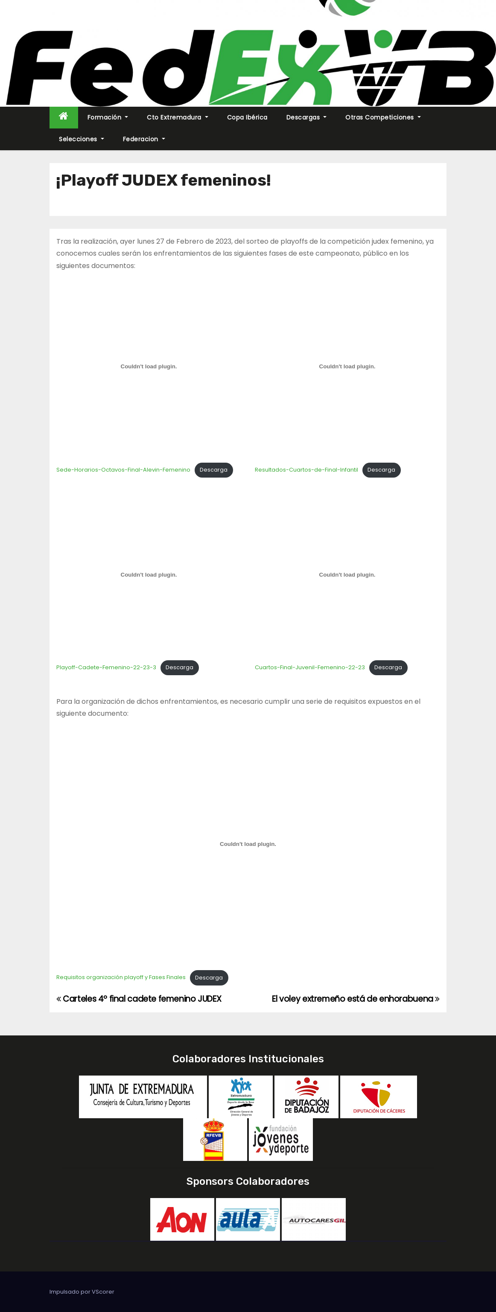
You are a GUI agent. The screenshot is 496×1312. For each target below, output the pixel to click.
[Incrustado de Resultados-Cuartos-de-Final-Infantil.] (347, 366)
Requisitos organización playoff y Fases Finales (121, 977)
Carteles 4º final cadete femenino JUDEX (138, 999)
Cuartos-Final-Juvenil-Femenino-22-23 (310, 667)
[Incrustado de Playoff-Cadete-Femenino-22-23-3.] (148, 574)
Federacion (144, 139)
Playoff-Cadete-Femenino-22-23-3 (106, 667)
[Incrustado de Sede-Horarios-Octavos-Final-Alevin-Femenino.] (148, 366)
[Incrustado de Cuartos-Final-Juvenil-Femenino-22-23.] (347, 574)
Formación (108, 117)
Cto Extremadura (177, 117)
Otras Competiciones (383, 117)
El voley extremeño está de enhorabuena (356, 999)
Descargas (306, 117)
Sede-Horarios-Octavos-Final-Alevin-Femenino (123, 469)
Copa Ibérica (247, 117)
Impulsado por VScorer (82, 1292)
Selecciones (81, 139)
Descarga (214, 469)
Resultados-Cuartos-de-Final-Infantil (306, 469)
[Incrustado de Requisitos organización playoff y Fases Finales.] (248, 844)
